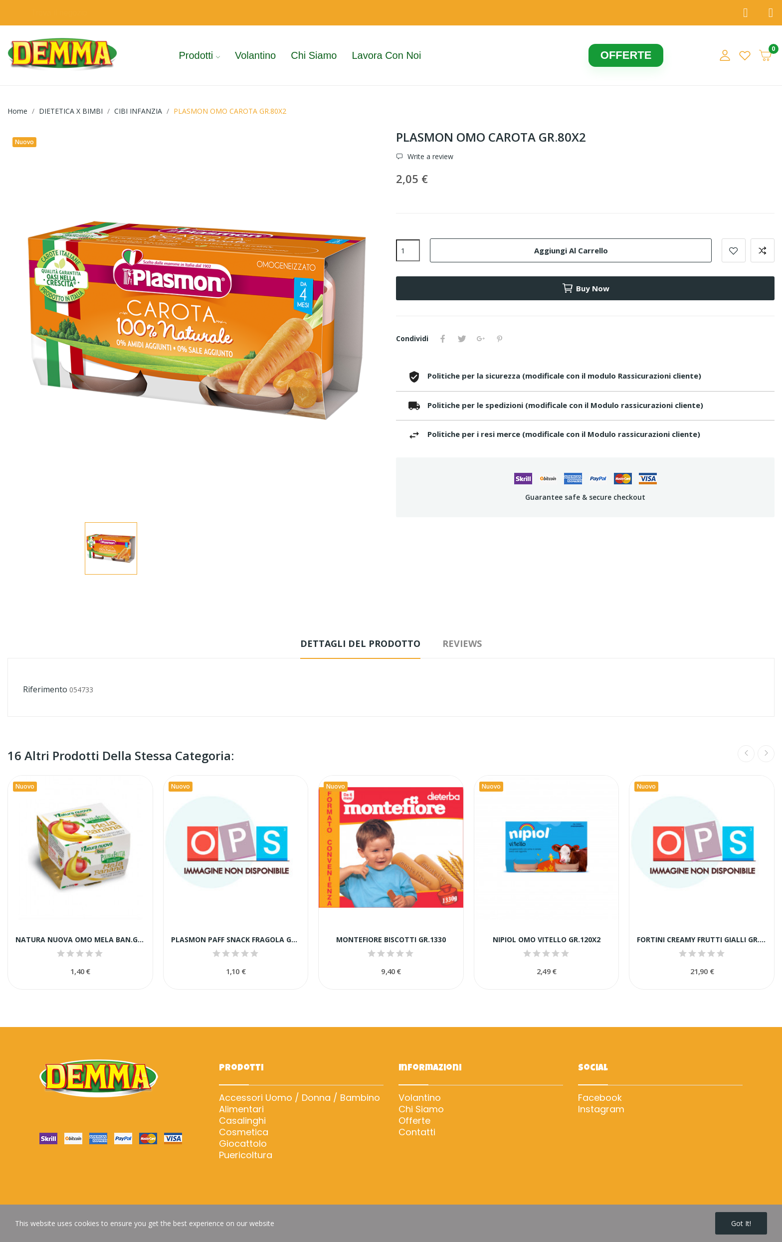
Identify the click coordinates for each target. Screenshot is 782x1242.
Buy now (585, 288)
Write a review (429, 156)
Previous (746, 753)
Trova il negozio (59, 12)
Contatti (416, 1132)
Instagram (601, 1109)
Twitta (461, 338)
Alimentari (241, 1109)
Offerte (414, 1120)
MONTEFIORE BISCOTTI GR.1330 (391, 939)
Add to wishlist (734, 250)
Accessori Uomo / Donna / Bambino (299, 1097)
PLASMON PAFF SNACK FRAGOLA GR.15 (236, 939)
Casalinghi (242, 1120)
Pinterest (499, 338)
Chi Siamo (421, 1109)
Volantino (419, 1097)
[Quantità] (408, 250)
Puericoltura (245, 1155)
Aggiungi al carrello (571, 250)
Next (766, 753)
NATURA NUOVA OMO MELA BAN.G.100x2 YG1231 (80, 939)
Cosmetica (243, 1132)
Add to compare (763, 250)
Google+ (480, 338)
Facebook (600, 1097)
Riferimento (45, 689)
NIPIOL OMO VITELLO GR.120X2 (546, 939)
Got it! (741, 1223)
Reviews (462, 643)
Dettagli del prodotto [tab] (360, 643)
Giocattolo (243, 1143)
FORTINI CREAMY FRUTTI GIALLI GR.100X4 (702, 939)
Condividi (442, 338)
